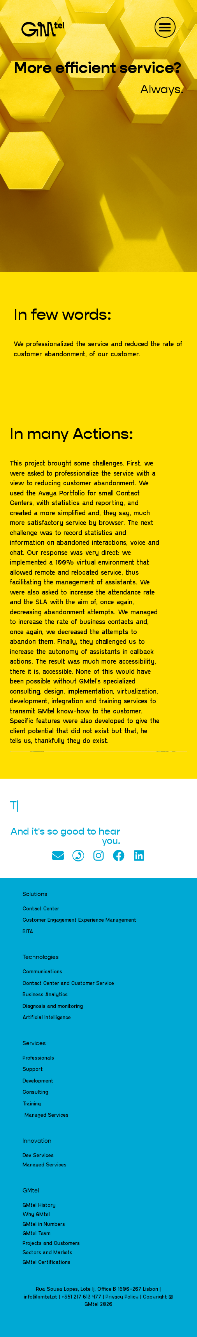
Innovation (37, 1141)
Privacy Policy (122, 1296)
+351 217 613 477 (81, 1296)
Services (34, 1043)
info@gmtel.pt (40, 1296)
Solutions (35, 894)
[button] (165, 27)
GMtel (31, 1191)
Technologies (40, 957)
